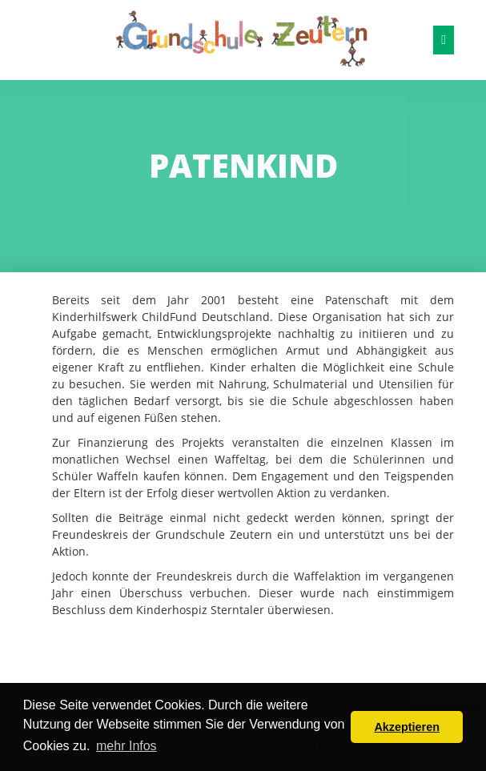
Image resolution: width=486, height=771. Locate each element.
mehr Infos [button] (126, 746)
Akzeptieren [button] (407, 727)
